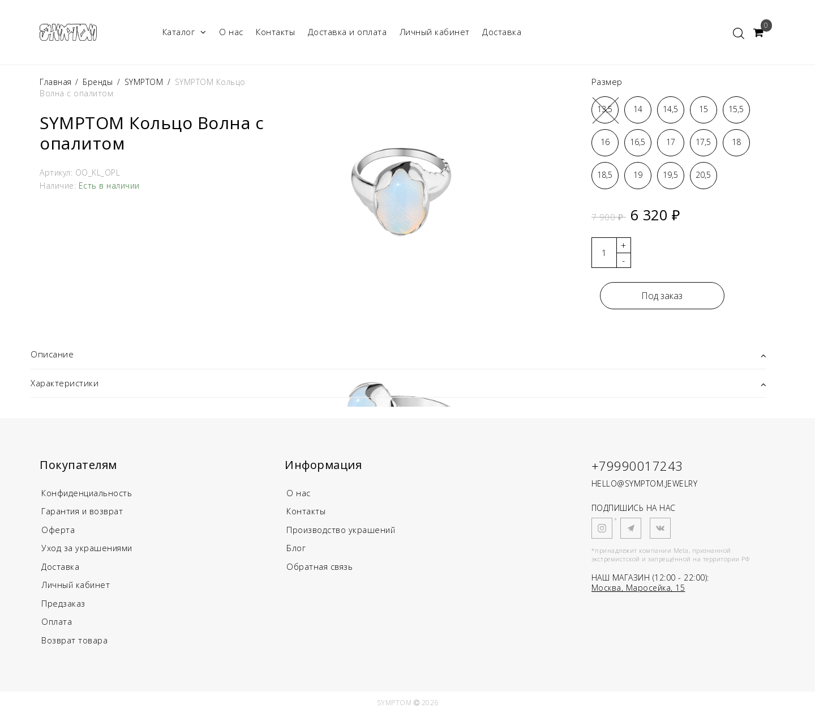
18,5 (604, 174)
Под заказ (662, 295)
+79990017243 (637, 465)
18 (736, 142)
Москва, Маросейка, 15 (638, 587)
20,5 (703, 174)
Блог (296, 547)
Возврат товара (75, 637)
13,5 (604, 109)
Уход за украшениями (87, 547)
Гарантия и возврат (83, 511)
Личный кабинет (435, 31)
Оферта (58, 529)
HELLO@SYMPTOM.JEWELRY (644, 483)
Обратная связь (320, 565)
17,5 (703, 142)
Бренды (98, 81)
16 (605, 142)
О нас (231, 31)
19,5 (670, 174)
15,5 (736, 109)
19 (637, 174)
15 (703, 109)
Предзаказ (63, 601)
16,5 (637, 142)
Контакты (275, 31)
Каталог (184, 32)
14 (637, 109)
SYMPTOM (144, 81)
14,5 (670, 109)
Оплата (56, 619)
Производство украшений (342, 529)
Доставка (501, 31)
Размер (607, 81)
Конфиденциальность (88, 492)
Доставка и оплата (347, 31)
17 (670, 142)
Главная (57, 81)
